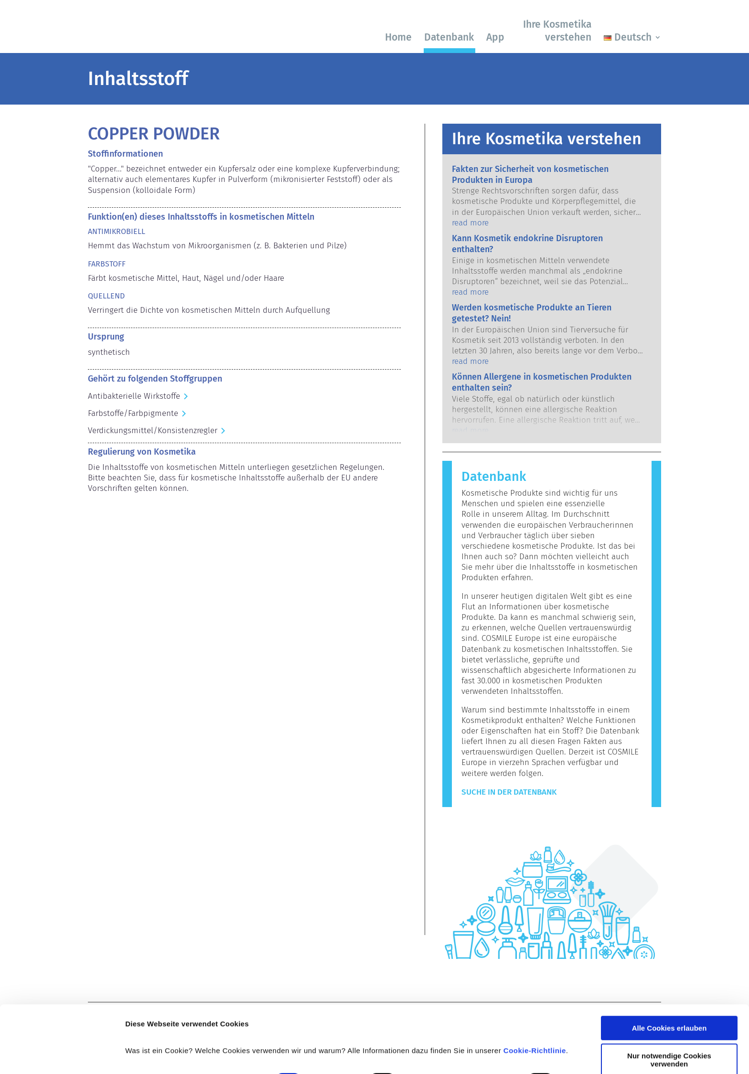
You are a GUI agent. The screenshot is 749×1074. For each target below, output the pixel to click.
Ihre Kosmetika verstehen (557, 30)
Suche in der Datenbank (508, 792)
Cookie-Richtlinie (534, 991)
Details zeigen (149, 1055)
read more (470, 223)
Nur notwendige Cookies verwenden (669, 1000)
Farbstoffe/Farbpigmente (133, 413)
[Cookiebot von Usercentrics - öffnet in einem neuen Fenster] (62, 1055)
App (495, 37)
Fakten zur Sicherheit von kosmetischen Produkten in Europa (530, 174)
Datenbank (449, 37)
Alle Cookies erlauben (669, 969)
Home (398, 37)
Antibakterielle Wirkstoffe (134, 396)
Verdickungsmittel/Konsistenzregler (152, 430)
